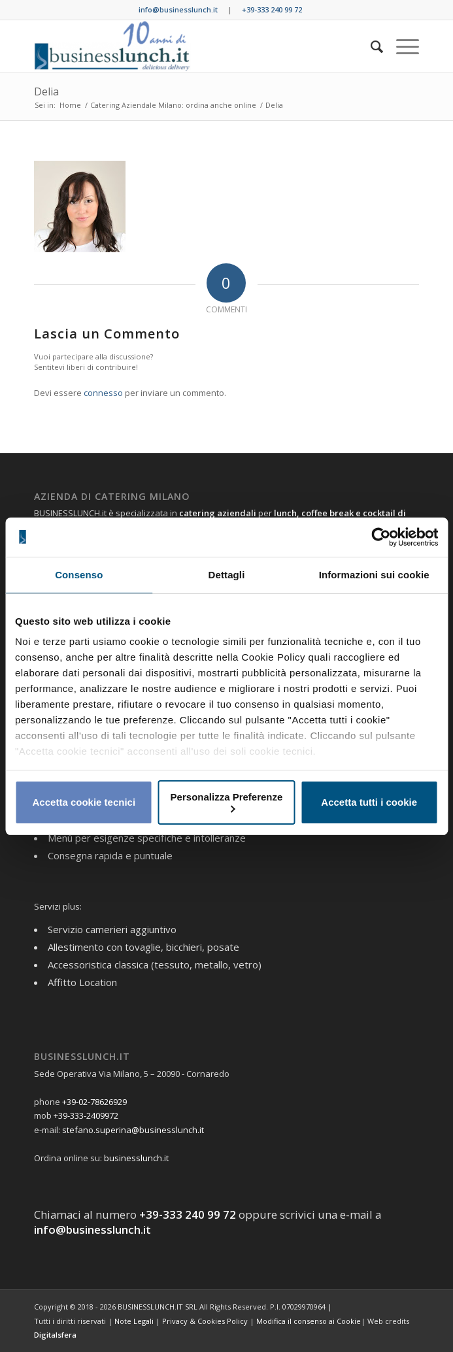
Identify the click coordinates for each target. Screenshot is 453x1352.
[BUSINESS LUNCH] (188, 46)
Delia (46, 91)
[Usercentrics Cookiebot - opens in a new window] (381, 537)
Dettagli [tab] (227, 574)
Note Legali (134, 1321)
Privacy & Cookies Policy (205, 1321)
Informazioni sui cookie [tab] (374, 574)
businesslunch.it (136, 1158)
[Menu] (401, 46)
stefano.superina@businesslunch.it (133, 1130)
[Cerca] (370, 46)
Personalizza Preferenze (227, 802)
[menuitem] (370, 46)
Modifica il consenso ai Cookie (308, 1321)
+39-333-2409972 (86, 1115)
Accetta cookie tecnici (84, 802)
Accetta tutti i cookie (369, 802)
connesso (103, 393)
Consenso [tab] (79, 574)
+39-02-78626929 (94, 1102)
